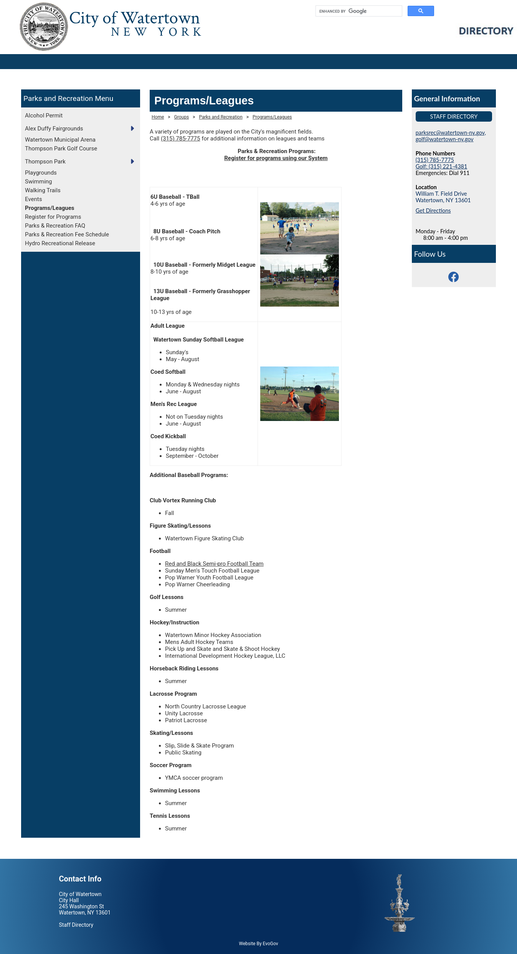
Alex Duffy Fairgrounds (54, 128)
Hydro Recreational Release (60, 243)
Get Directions (433, 210)
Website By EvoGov (258, 943)
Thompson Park (45, 161)
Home (158, 117)
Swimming (38, 181)
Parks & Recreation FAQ (55, 225)
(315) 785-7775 (180, 138)
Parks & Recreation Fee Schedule (67, 234)
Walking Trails (43, 190)
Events (33, 199)
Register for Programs (53, 216)
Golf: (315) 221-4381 (441, 166)
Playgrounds (41, 172)
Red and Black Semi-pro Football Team (214, 563)
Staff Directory (454, 116)
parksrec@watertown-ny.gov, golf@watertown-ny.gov (451, 135)
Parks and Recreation (58, 98)
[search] (358, 11)
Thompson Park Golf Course (61, 148)
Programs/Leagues (49, 208)
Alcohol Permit (44, 115)
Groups (181, 117)
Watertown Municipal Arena (60, 139)
